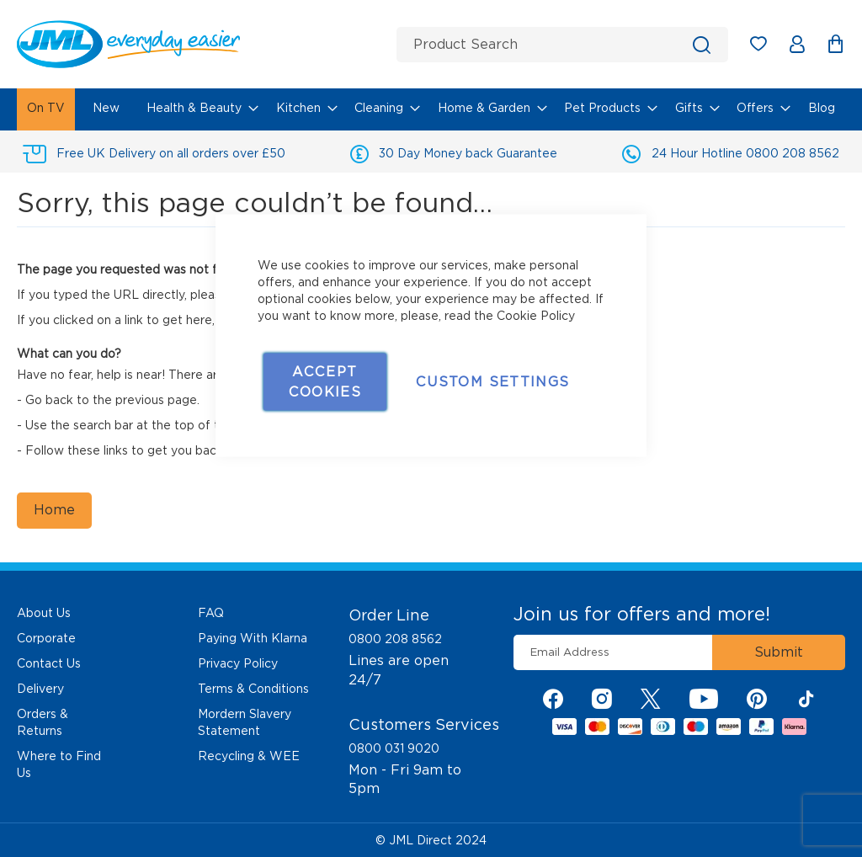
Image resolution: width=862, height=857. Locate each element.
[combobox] (562, 44)
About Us (44, 613)
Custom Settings (492, 382)
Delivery (40, 688)
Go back (49, 400)
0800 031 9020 (394, 748)
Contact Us (49, 663)
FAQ (211, 613)
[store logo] (200, 44)
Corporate (46, 638)
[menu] (431, 109)
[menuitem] (46, 109)
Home (54, 510)
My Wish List (766, 46)
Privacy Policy (238, 663)
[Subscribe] (778, 652)
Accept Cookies (325, 382)
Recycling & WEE (249, 756)
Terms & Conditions (253, 688)
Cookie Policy (536, 315)
